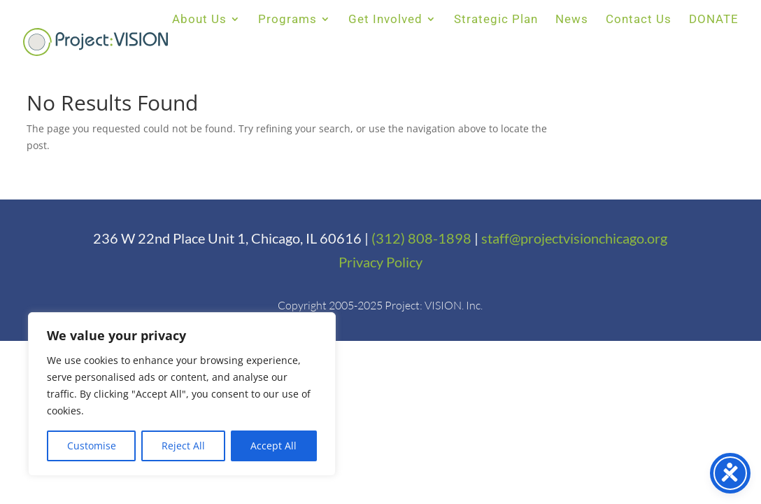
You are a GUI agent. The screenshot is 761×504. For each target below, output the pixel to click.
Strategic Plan (496, 20)
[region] (182, 394)
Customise (91, 445)
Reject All (183, 445)
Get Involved (385, 20)
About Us (199, 20)
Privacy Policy (380, 261)
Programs (287, 20)
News (571, 20)
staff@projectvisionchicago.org (574, 238)
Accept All (273, 445)
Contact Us (638, 20)
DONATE (714, 20)
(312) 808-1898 (421, 238)
